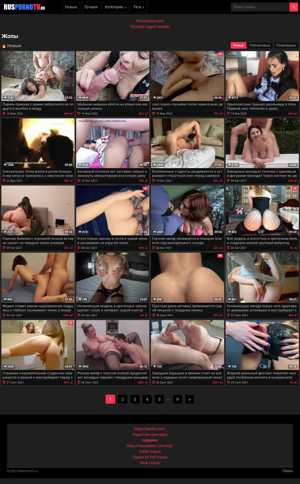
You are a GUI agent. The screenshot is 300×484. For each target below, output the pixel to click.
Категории (115, 7)
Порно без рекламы (150, 434)
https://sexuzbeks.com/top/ (150, 446)
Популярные (286, 45)
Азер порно (150, 463)
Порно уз (141, 457)
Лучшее (91, 7)
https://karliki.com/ (150, 429)
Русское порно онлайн (150, 26)
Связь (287, 471)
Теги (138, 7)
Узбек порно (150, 451)
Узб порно (158, 457)
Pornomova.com (150, 21)
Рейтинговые (260, 45)
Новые (71, 7)
